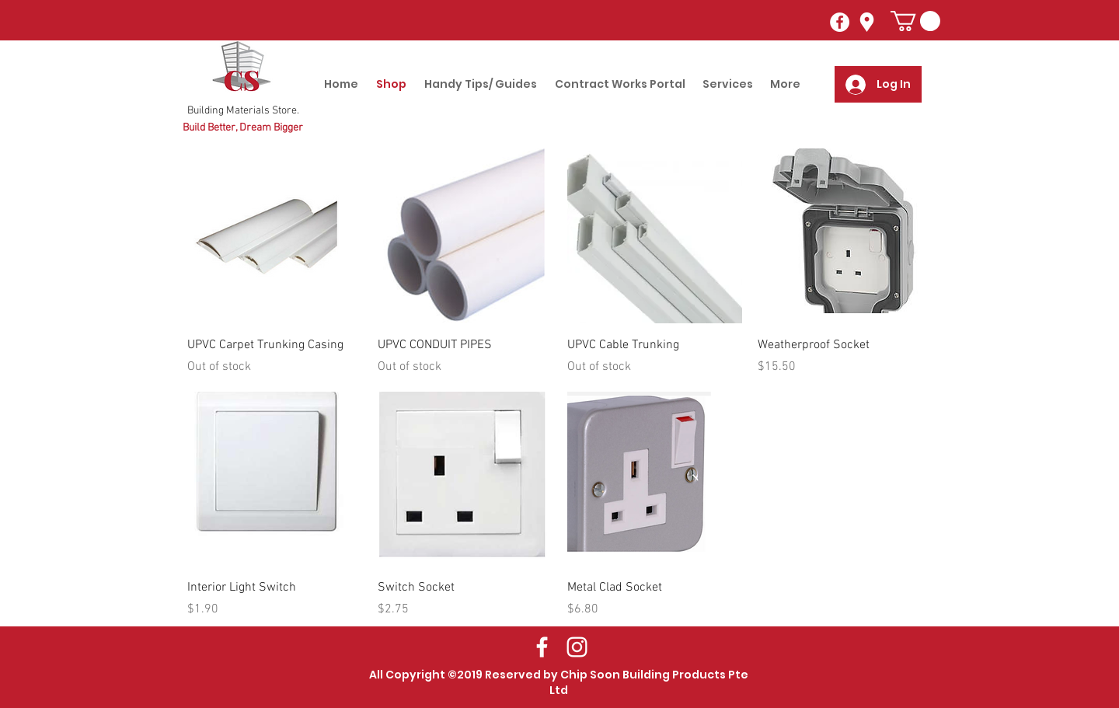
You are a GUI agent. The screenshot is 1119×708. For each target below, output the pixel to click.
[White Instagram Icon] (577, 647)
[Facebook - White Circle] (839, 22)
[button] (915, 21)
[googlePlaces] (867, 22)
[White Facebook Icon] (542, 647)
